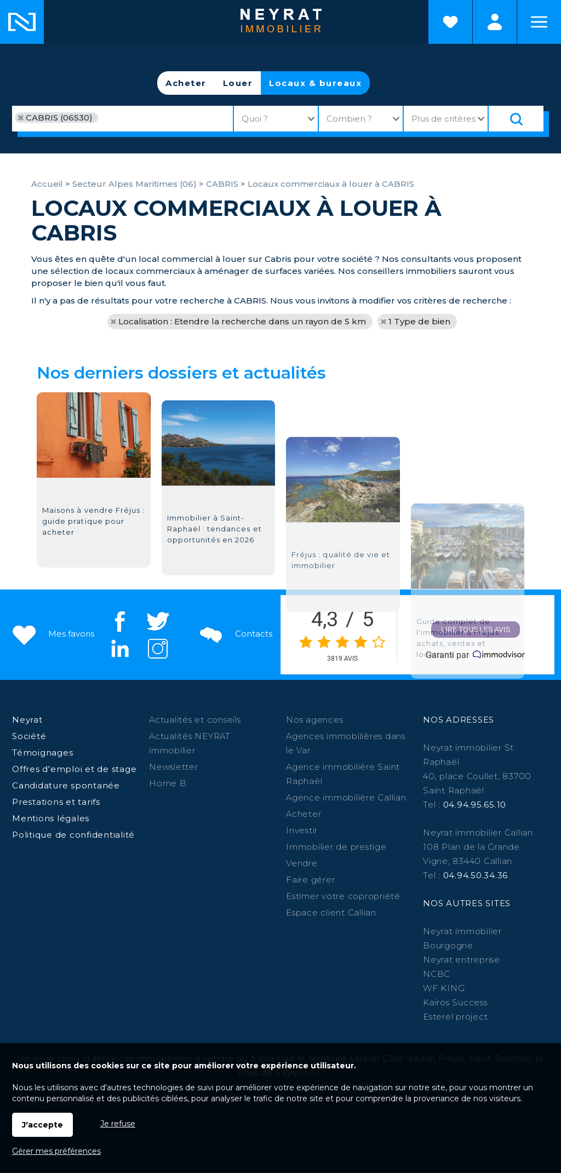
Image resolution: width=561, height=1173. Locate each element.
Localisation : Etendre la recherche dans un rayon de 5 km (242, 321)
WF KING (444, 988)
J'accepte (42, 1125)
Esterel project (455, 1016)
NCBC (436, 974)
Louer (238, 83)
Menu (539, 22)
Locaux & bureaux (315, 83)
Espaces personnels (495, 22)
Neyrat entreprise (461, 959)
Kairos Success (455, 1002)
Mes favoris (52, 633)
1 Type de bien (419, 321)
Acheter (186, 83)
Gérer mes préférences (56, 1151)
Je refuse (117, 1124)
